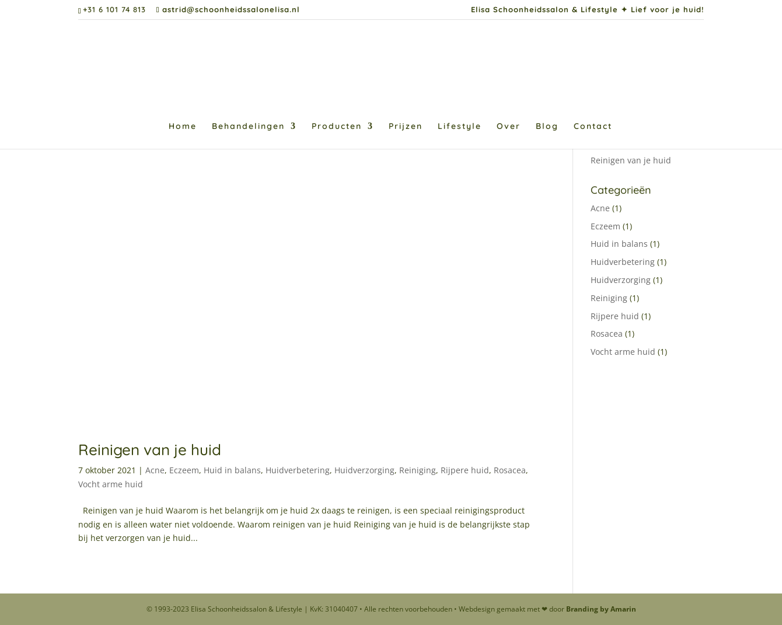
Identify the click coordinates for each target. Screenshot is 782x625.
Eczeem (184, 470)
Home (183, 126)
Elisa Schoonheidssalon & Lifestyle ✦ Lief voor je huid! (587, 10)
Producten (337, 126)
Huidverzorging (364, 470)
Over (509, 126)
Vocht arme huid (110, 484)
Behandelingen (248, 126)
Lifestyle (459, 126)
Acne (155, 470)
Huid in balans (232, 470)
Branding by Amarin (601, 609)
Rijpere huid (465, 470)
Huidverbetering (298, 470)
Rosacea (510, 470)
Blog (547, 126)
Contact (593, 126)
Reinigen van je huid (149, 449)
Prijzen (406, 126)
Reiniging (417, 470)
